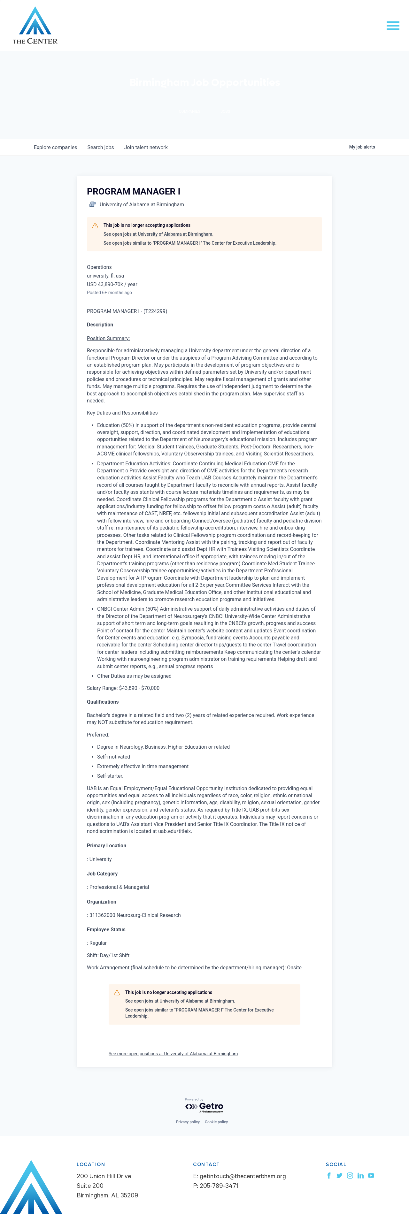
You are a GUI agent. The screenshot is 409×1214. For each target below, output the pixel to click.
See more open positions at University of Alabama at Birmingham (173, 1053)
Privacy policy (188, 1122)
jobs (100, 147)
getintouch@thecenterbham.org (243, 1177)
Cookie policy (216, 1122)
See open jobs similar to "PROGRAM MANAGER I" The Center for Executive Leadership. (190, 243)
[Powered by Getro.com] (204, 1106)
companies (55, 147)
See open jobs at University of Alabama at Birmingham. (158, 234)
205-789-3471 (219, 1186)
